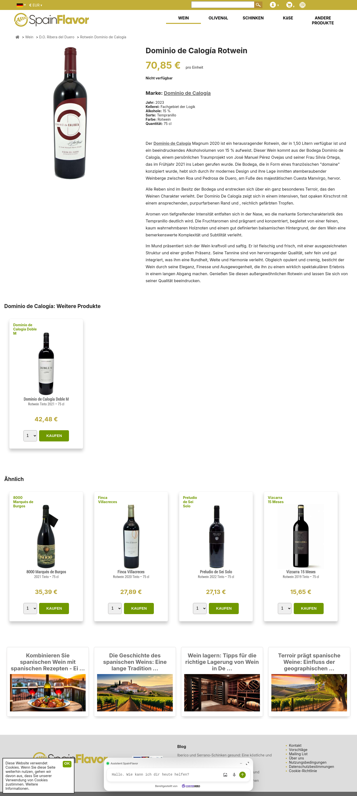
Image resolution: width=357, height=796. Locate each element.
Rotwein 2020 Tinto (126, 577)
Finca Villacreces (107, 499)
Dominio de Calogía (187, 93)
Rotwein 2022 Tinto (211, 577)
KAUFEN (54, 435)
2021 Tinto (42, 577)
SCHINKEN (253, 17)
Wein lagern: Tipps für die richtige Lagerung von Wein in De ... (222, 662)
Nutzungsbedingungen (308, 762)
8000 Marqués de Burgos (23, 501)
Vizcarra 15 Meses (276, 499)
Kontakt (295, 745)
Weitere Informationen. (21, 786)
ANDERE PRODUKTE (323, 20)
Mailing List (298, 754)
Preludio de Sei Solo (190, 501)
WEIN (183, 17)
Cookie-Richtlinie (303, 771)
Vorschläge (298, 749)
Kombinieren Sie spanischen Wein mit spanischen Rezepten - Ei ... (48, 662)
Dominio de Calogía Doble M (25, 329)
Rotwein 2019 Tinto (296, 577)
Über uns (296, 758)
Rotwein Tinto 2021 (41, 404)
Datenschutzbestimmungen (311, 766)
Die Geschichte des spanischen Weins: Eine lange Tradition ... (135, 662)
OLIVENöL (218, 17)
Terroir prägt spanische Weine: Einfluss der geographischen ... (309, 662)
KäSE (288, 17)
